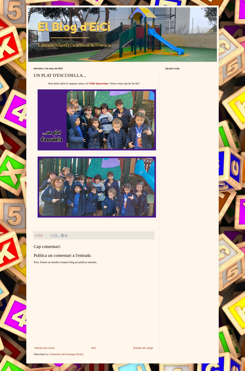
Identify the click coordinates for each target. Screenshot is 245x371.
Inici (93, 348)
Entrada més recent (44, 348)
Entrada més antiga (143, 348)
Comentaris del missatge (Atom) (66, 354)
